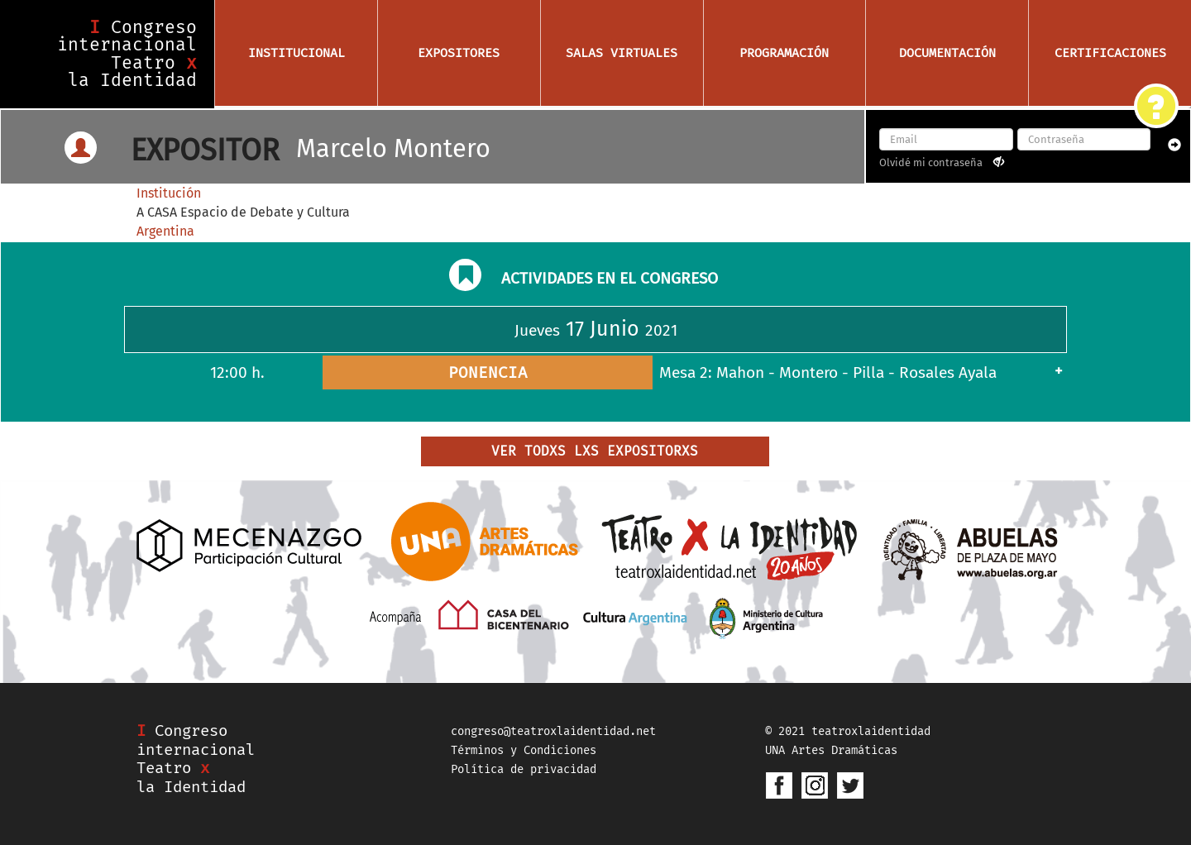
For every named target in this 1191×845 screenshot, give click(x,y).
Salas (621, 52)
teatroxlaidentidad (870, 731)
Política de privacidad (523, 769)
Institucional (296, 52)
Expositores (459, 52)
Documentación (947, 52)
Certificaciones (1110, 52)
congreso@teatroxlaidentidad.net (553, 731)
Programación (784, 52)
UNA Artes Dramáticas (831, 750)
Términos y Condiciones (523, 750)
